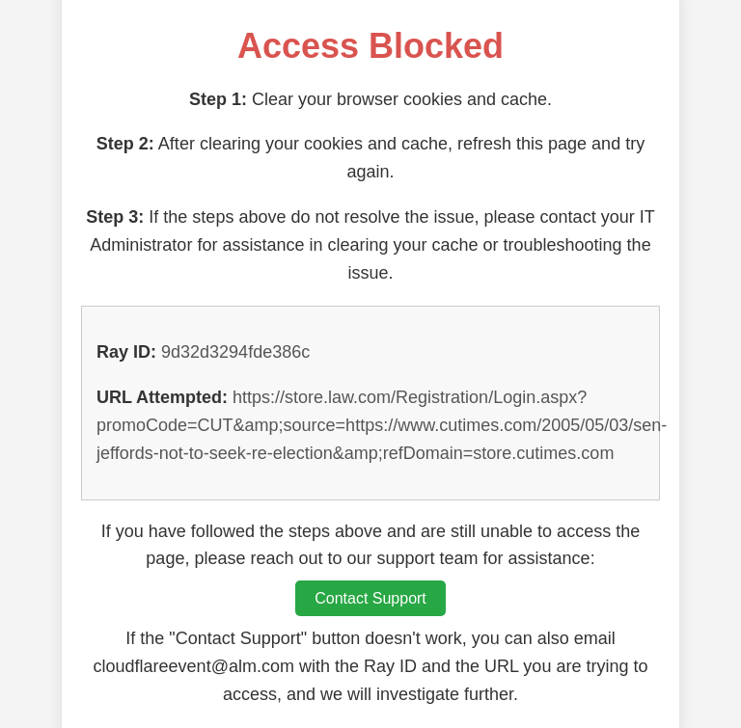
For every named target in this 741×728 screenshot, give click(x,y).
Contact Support (370, 598)
